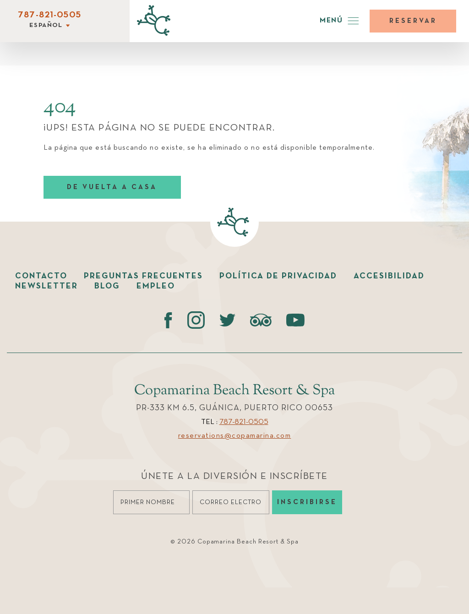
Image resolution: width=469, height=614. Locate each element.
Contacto (41, 276)
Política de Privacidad (278, 276)
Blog (107, 286)
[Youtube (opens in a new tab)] (295, 320)
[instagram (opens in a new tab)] (196, 320)
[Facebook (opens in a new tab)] (168, 320)
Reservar (413, 20)
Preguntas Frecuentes (143, 276)
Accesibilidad (389, 276)
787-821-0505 (49, 15)
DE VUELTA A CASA (112, 187)
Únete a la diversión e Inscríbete (234, 476)
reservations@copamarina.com (234, 436)
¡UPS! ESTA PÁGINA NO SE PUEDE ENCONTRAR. (159, 128)
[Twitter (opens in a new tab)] (227, 320)
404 (60, 107)
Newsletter (46, 286)
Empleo (155, 286)
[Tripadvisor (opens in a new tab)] (261, 320)
